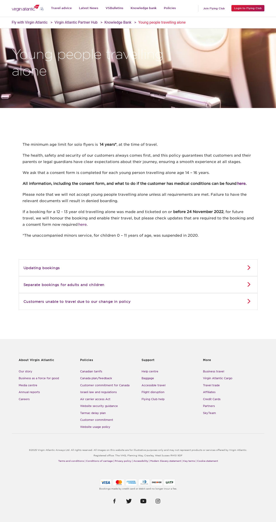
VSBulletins (114, 8)
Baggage (148, 378)
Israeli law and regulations (98, 392)
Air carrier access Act (95, 399)
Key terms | (189, 460)
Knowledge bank (144, 8)
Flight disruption (153, 392)
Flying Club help (153, 399)
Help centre (150, 371)
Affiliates (209, 392)
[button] (114, 501)
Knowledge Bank (117, 22)
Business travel (213, 371)
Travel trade (211, 385)
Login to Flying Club (248, 8)
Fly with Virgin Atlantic (30, 22)
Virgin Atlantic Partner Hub (76, 22)
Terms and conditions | (71, 460)
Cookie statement (207, 460)
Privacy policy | (124, 460)
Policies (170, 8)
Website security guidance (99, 406)
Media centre (28, 385)
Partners (209, 406)
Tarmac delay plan (93, 413)
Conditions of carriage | (100, 460)
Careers (24, 399)
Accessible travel (153, 385)
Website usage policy (95, 427)
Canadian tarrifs (91, 371)
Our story (25, 371)
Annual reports (29, 392)
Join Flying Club (214, 8)
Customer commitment (96, 420)
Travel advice (61, 8)
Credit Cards (211, 399)
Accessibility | (141, 460)
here (241, 183)
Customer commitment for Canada (104, 385)
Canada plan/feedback (96, 378)
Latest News (88, 8)
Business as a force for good (39, 378)
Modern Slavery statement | (166, 460)
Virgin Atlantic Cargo (217, 378)
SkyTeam (209, 413)
